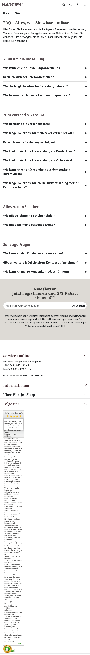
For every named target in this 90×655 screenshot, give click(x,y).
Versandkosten (63, 640)
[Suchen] (64, 5)
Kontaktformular (34, 345)
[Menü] (57, 5)
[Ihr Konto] (78, 5)
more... (20, 613)
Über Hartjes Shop (19, 364)
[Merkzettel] (71, 5)
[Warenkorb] (85, 5)
